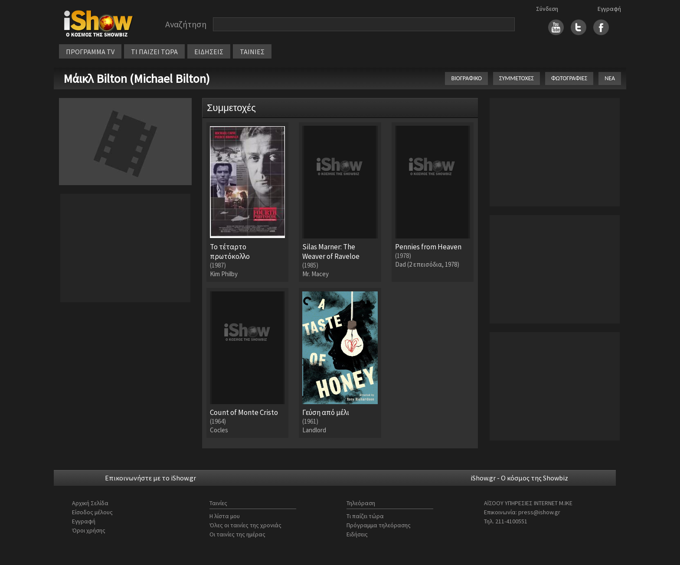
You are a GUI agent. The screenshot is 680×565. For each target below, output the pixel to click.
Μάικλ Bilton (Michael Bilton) (136, 78)
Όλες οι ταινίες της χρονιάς (245, 525)
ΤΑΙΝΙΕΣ (252, 51)
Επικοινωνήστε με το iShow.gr (150, 478)
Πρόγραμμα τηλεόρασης (379, 525)
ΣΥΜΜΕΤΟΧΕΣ (516, 78)
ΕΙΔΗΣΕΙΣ (208, 51)
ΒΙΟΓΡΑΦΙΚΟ (466, 78)
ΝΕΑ (610, 78)
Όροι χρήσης (88, 530)
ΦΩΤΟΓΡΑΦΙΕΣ (569, 78)
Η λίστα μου (224, 516)
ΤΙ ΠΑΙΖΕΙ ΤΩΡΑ (154, 51)
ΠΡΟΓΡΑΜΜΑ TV (90, 51)
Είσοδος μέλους (92, 512)
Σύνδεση (547, 9)
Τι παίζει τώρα (365, 516)
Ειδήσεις (357, 534)
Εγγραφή (609, 9)
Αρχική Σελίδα (90, 503)
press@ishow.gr (539, 512)
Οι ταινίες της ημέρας (237, 534)
